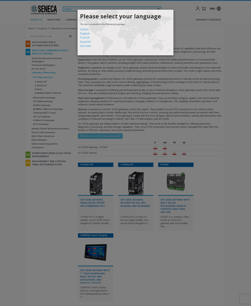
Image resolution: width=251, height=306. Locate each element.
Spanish (85, 42)
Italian (84, 29)
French (84, 37)
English (85, 33)
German (85, 46)
